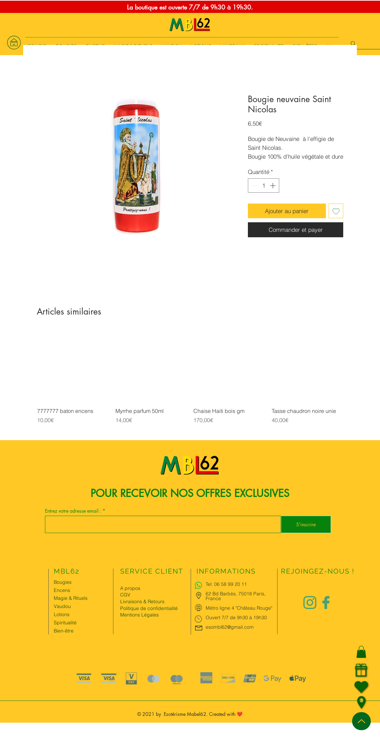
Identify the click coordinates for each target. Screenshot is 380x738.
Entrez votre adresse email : (73, 511)
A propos (130, 588)
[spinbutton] (263, 185)
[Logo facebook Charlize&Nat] (326, 602)
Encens (62, 590)
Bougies (63, 582)
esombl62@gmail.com (230, 627)
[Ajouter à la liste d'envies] (336, 211)
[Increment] (273, 185)
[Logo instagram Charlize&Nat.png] (309, 602)
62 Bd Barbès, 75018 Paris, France (236, 596)
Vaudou (62, 606)
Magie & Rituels (71, 598)
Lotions (61, 614)
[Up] (361, 721)
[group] (190, 385)
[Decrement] (254, 185)
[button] (361, 652)
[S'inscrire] (306, 524)
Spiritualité (65, 623)
